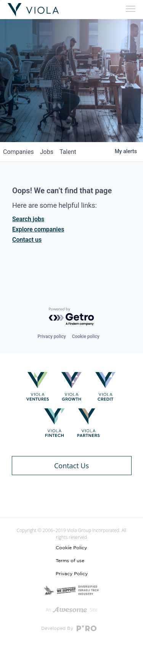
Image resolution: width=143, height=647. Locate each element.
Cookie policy (86, 336)
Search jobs (28, 219)
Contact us (27, 239)
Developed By (68, 628)
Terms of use (70, 560)
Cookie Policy (71, 547)
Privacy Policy (72, 573)
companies (18, 151)
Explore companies (38, 229)
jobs (46, 151)
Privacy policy (51, 336)
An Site (71, 610)
